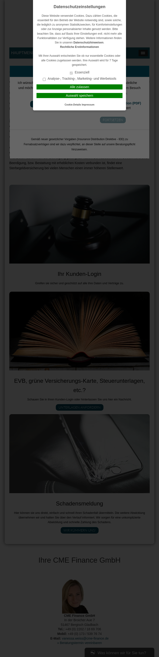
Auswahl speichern (79, 95)
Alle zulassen (79, 87)
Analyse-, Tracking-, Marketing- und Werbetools (79, 79)
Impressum (88, 104)
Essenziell (79, 73)
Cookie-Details (73, 104)
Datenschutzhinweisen (88, 42)
